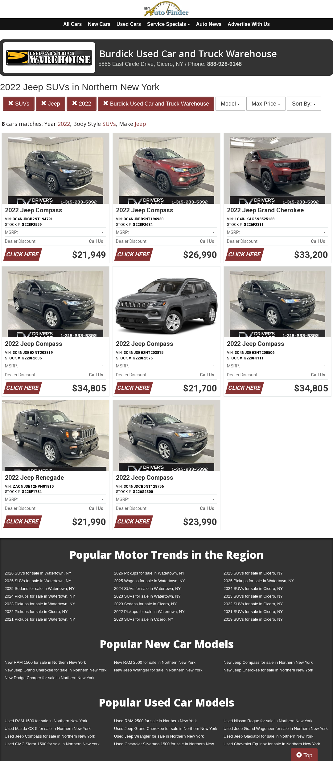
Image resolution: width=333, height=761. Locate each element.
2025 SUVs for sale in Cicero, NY (253, 573)
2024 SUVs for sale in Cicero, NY (253, 588)
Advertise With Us (249, 24)
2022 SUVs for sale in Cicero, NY (253, 604)
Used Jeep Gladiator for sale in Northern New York (268, 736)
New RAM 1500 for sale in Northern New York (45, 662)
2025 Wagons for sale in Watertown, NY (149, 581)
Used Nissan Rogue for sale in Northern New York (268, 721)
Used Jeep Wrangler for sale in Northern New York (159, 736)
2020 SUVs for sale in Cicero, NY (143, 619)
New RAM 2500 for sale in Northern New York (154, 662)
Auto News (209, 24)
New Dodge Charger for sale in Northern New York (49, 677)
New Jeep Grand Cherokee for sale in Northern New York (55, 670)
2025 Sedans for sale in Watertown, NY (40, 588)
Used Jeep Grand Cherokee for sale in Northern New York (165, 728)
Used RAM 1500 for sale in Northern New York (46, 721)
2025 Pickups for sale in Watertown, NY (259, 581)
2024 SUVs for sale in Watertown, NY (147, 588)
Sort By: (304, 104)
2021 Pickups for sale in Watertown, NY (40, 619)
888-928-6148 (224, 64)
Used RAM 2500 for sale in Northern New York (155, 721)
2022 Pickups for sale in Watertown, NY (149, 611)
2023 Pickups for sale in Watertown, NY (40, 604)
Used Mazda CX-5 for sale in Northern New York (48, 728)
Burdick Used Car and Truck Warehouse (156, 103)
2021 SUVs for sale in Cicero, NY (253, 611)
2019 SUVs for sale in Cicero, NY (253, 619)
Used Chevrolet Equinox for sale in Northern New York (272, 744)
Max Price (266, 104)
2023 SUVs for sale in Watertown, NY (147, 596)
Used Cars (129, 24)
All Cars (72, 24)
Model (230, 104)
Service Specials (168, 24)
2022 (81, 103)
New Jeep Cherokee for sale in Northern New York (268, 670)
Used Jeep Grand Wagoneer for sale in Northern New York (276, 728)
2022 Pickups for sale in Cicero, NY (36, 611)
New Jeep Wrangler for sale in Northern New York (158, 670)
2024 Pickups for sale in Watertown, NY (40, 596)
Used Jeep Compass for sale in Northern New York (50, 736)
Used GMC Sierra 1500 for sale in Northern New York (52, 744)
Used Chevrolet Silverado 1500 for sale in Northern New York (164, 745)
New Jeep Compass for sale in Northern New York (268, 662)
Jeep (50, 103)
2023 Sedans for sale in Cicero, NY (145, 604)
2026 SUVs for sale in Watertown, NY (38, 573)
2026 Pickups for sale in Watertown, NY (149, 573)
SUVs (18, 103)
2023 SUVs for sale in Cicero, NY (253, 596)
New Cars (99, 24)
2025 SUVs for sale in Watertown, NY (38, 581)
